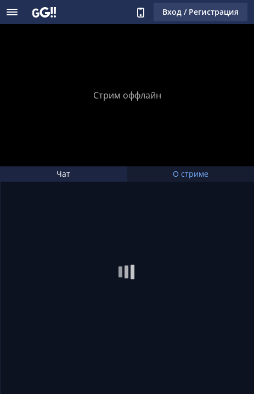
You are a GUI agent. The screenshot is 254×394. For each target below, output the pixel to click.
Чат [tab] (63, 174)
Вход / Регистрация (200, 12)
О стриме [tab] (190, 174)
